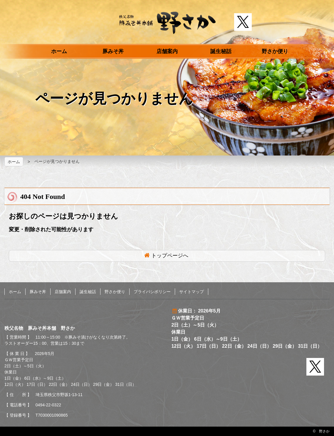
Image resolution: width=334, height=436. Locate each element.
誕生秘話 (220, 51)
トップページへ (169, 255)
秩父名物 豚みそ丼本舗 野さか (167, 23)
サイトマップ (191, 291)
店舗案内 (167, 51)
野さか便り (275, 51)
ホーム (59, 51)
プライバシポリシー (152, 291)
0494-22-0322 (48, 405)
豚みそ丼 (113, 51)
